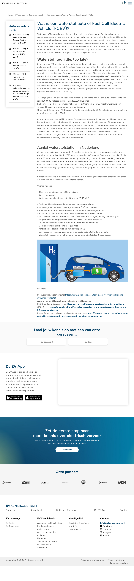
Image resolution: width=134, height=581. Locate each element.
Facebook (106, 539)
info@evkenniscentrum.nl (112, 536)
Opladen (41, 548)
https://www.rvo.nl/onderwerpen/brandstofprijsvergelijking (97, 311)
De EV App (100, 523)
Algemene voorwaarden (92, 574)
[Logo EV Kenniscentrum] (15, 3)
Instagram (106, 546)
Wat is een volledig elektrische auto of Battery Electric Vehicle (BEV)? (21, 39)
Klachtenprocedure (119, 577)
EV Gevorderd (12, 539)
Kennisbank (67, 462)
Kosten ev (42, 552)
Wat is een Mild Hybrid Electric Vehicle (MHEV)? (20, 77)
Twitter (105, 549)
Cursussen (11, 523)
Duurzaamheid (44, 558)
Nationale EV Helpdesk (68, 523)
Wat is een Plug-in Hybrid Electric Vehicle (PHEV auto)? (20, 53)
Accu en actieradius (46, 545)
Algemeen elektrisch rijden (50, 536)
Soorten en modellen (47, 555)
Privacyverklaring (116, 574)
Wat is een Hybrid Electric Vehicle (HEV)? (20, 66)
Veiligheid (42, 561)
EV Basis (10, 536)
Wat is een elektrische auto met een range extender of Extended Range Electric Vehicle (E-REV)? (21, 93)
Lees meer (74, 542)
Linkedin (105, 542)
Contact (124, 523)
